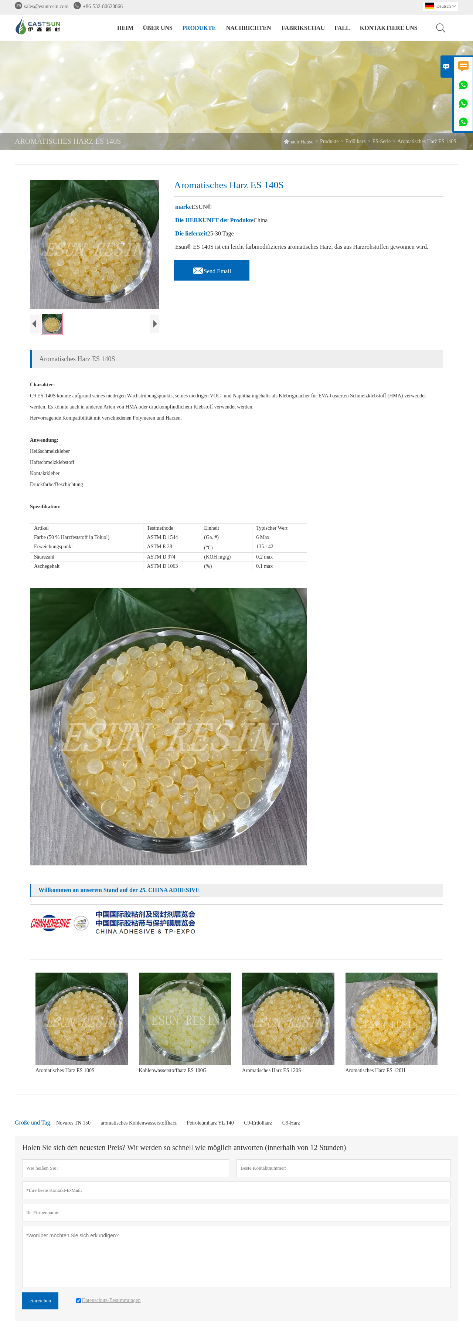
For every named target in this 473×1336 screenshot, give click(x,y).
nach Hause (298, 141)
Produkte (199, 28)
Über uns (157, 28)
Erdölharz (355, 141)
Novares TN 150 (73, 1123)
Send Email (212, 269)
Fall (342, 28)
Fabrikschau (303, 28)
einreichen (40, 1300)
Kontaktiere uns (389, 28)
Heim (125, 28)
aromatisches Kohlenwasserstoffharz (138, 1123)
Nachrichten (248, 28)
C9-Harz (291, 1123)
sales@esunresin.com (46, 6)
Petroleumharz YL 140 (210, 1123)
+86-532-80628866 (103, 6)
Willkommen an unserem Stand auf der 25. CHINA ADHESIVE (119, 890)
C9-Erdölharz (258, 1123)
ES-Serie (381, 141)
